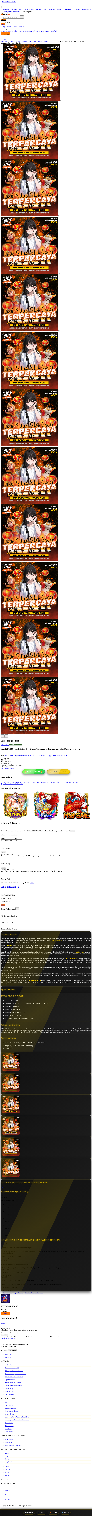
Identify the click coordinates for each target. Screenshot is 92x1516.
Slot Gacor (8, 945)
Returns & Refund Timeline (13, 1385)
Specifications (17, 1293)
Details (73, 831)
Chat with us (12, 1350)
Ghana (7, 1459)
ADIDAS (7, 1490)
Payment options (22, 31)
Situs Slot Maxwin (71, 959)
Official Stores (9, 1426)
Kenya (7, 1466)
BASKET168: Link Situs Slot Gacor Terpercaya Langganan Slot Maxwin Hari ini (42, 755)
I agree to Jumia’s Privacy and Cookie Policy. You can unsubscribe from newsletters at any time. (32, 1337)
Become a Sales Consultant (13, 1445)
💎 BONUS (65, 1512)
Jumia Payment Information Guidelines (17, 1420)
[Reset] (22, 17)
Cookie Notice (9, 1423)
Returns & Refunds (51, 31)
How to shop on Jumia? (12, 1368)
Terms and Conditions (11, 1411)
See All (4, 1187)
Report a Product (10, 1380)
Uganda (7, 1475)
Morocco (7, 1469)
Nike (6, 1495)
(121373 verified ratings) (8, 768)
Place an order (12, 31)
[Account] (1, 22)
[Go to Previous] (3, 736)
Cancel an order (41, 31)
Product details (6, 1293)
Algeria (7, 1453)
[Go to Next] (6, 736)
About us (7, 1402)
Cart (3, 39)
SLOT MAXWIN (9, 41)
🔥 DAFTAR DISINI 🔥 (33, 772)
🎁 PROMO (53, 1512)
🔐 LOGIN (41, 1512)
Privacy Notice (9, 1414)
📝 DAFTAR (29, 1512)
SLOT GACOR (20, 41)
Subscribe (4, 1335)
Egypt (6, 1456)
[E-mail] (9, 1333)
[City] (11, 840)
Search (4, 19)
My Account (6, 27)
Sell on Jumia (9, 1439)
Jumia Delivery (9, 1394)
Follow (3, 905)
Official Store (5, 745)
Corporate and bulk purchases (14, 1377)
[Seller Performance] (17, 908)
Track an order (31, 31)
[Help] (1, 29)
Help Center (4, 31)
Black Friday (8, 1432)
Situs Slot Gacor (79, 952)
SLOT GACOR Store (15, 745)
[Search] (11, 18)
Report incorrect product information (12, 784)
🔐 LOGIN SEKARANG (58, 772)
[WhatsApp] (6, 37)
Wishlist (20, 27)
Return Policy (9, 1388)
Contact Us (8, 1357)
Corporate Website (10, 1408)
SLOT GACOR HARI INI (47, 41)
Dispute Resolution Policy (13, 1382)
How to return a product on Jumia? (15, 1374)
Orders (14, 27)
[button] (2, 754)
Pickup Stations (9, 1391)
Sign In (3, 24)
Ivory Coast (8, 1462)
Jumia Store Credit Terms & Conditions (17, 1417)
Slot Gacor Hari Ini (34, 980)
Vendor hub (8, 1442)
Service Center (9, 1365)
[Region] (8, 838)
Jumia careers (9, 1405)
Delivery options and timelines (14, 1371)
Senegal (7, 1472)
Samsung (7, 1499)
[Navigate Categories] (1, 7)
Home (2, 41)
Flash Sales (8, 1429)
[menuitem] (5, 9)
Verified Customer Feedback (33, 1293)
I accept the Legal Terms (8, 1338)
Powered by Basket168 (8, 2)
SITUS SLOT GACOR (32, 41)
